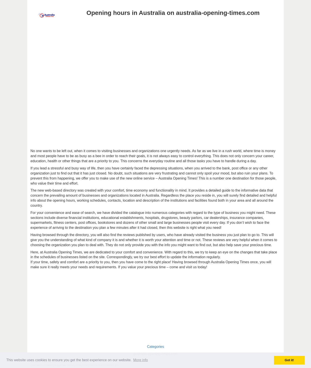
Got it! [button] (289, 360)
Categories (155, 346)
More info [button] (140, 360)
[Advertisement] (155, 56)
